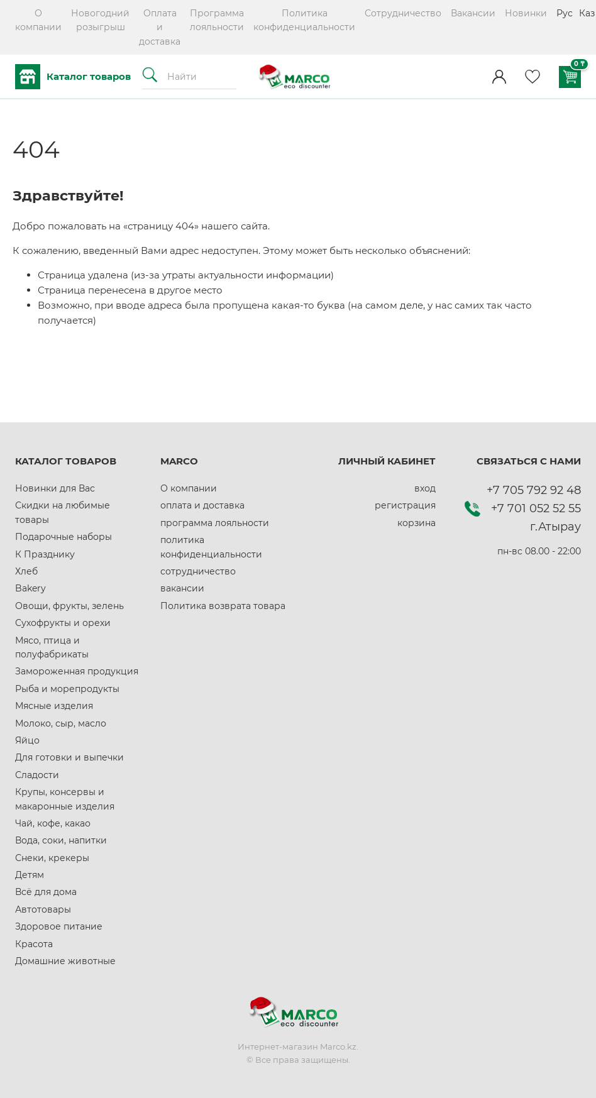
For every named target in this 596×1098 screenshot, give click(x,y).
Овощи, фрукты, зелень (69, 606)
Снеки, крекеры (52, 858)
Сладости (37, 775)
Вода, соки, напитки (61, 840)
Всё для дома (46, 892)
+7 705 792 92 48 (534, 490)
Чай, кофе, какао (53, 823)
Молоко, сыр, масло (60, 723)
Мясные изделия (54, 705)
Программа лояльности (217, 20)
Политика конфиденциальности (304, 20)
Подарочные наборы (63, 536)
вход (425, 488)
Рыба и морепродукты (67, 688)
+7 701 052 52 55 (536, 508)
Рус (564, 13)
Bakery (30, 588)
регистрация (405, 505)
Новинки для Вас (55, 488)
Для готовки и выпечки (69, 757)
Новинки (526, 13)
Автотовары (43, 909)
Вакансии (473, 13)
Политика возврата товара (222, 606)
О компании (38, 20)
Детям (29, 875)
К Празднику (45, 554)
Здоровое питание (58, 926)
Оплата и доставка (159, 27)
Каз (587, 13)
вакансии (182, 588)
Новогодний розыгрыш (100, 20)
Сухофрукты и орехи (63, 623)
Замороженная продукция (76, 671)
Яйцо (27, 740)
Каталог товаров (73, 76)
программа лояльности (214, 523)
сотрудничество (198, 571)
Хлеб (26, 571)
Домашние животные (65, 961)
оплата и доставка (202, 505)
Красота (34, 944)
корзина (416, 523)
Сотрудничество (403, 13)
